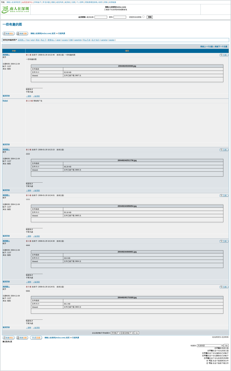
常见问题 (46, 2)
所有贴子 (37, 2)
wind (33, 40)
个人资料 (80, 2)
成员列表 (59, 2)
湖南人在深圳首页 (13, 2)
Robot (5, 101)
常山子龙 (86, 40)
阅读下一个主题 (221, 47)
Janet (58, 40)
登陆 (106, 2)
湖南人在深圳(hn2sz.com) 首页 (42, 33)
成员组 (67, 2)
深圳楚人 (21, 40)
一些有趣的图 (12, 24)
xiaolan (111, 40)
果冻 (37, 40)
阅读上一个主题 (206, 47)
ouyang (65, 40)
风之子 (43, 40)
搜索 (53, 2)
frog (27, 40)
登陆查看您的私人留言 (94, 2)
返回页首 (6, 96)
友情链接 (112, 2)
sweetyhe (78, 40)
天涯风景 (61, 33)
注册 (73, 2)
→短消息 (36, 96)
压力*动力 (95, 40)
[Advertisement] (48, 123)
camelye (104, 40)
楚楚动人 (51, 40)
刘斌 (71, 40)
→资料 (28, 96)
